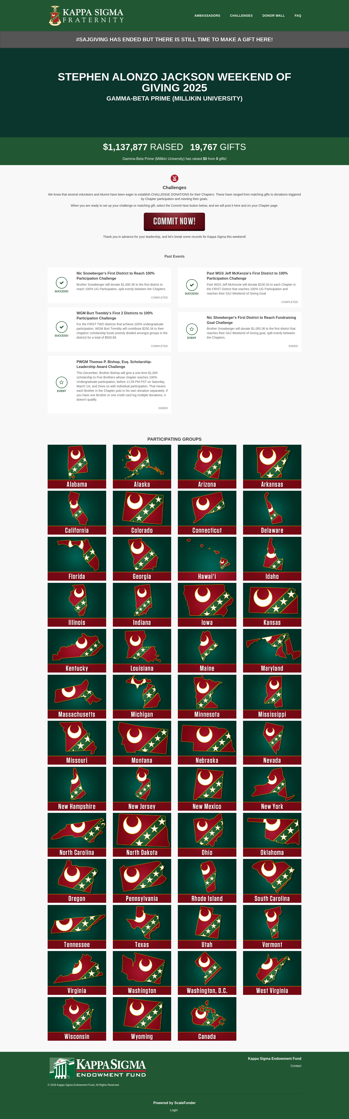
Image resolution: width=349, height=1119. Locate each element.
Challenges (241, 15)
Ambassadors (207, 15)
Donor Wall (273, 15)
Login (174, 1110)
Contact (296, 1066)
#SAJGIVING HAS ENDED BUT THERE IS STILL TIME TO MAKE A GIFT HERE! (174, 39)
